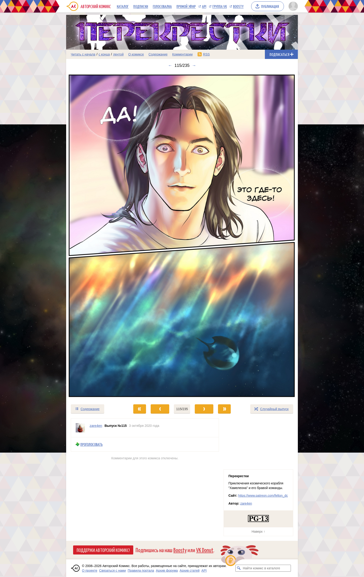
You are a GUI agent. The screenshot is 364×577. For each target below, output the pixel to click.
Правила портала (141, 570)
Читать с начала (83, 54)
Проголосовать (91, 444)
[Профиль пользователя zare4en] (80, 427)
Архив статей (190, 570)
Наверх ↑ (258, 531)
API (204, 6)
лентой (118, 54)
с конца (104, 54)
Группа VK (219, 6)
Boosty (238, 6)
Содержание (158, 54)
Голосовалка (162, 6)
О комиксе (136, 54)
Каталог (123, 6)
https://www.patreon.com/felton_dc (263, 495)
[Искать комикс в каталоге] (239, 568)
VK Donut (204, 549)
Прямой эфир (186, 6)
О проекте (89, 570)
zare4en (246, 503)
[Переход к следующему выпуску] (182, 236)
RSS (206, 54)
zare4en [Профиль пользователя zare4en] (96, 426)
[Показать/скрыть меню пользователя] (292, 6)
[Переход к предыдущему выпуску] (95, 236)
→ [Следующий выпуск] (194, 65)
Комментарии (182, 54)
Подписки (140, 6)
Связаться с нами (112, 570)
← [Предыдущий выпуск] (170, 65)
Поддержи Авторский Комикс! (103, 550)
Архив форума (167, 570)
